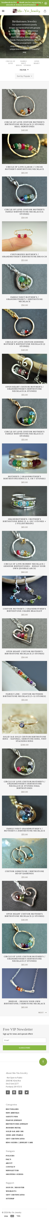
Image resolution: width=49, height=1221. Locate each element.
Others (27, 65)
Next (42, 1012)
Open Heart (37, 62)
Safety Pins (12, 1117)
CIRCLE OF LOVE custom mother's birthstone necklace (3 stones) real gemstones (24, 124)
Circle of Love (10, 62)
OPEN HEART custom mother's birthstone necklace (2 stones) (24, 915)
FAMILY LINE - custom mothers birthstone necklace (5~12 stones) (24, 695)
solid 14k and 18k (15, 1131)
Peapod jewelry (14, 1120)
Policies (10, 1156)
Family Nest (23, 62)
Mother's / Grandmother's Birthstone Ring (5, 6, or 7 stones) (24, 477)
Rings (19, 65)
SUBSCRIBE (24, 1048)
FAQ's (8, 1159)
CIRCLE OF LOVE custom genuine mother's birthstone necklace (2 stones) (24, 344)
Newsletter (12, 1170)
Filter (24, 70)
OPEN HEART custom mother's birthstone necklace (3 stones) (24, 652)
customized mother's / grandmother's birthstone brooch (24, 255)
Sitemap (10, 1199)
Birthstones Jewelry (17, 1124)
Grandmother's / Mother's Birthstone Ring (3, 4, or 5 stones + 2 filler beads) (24, 521)
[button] (27, 69)
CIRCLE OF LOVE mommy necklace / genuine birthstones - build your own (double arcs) (25, 566)
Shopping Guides (14, 1174)
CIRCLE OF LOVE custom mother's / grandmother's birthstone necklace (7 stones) (24, 958)
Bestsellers (12, 1109)
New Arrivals (12, 1113)
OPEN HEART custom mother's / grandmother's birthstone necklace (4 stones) (24, 389)
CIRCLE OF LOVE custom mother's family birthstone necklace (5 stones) (24, 433)
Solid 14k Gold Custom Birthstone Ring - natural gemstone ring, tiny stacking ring (25, 739)
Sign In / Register (15, 1187)
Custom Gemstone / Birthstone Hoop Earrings (24, 872)
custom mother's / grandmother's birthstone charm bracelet (24, 610)
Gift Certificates (15, 1139)
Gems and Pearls (14, 1135)
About (9, 1163)
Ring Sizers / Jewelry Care (19, 1142)
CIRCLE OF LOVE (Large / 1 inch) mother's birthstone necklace (24, 168)
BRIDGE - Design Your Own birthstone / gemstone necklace (24, 1002)
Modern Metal (13, 1128)
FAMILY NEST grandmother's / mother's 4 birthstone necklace (24, 830)
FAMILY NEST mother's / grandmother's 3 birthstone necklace (24, 299)
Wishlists (11, 1191)
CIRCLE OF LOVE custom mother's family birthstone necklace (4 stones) (24, 211)
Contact (10, 1167)
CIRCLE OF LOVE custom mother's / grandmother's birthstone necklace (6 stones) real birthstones (24, 784)
